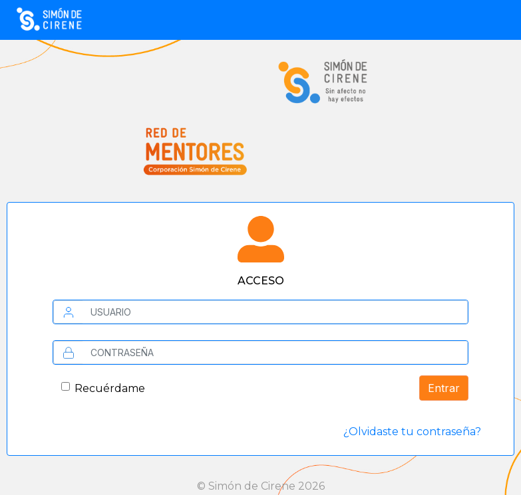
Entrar (444, 388)
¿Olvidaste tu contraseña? (412, 431)
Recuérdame (110, 388)
